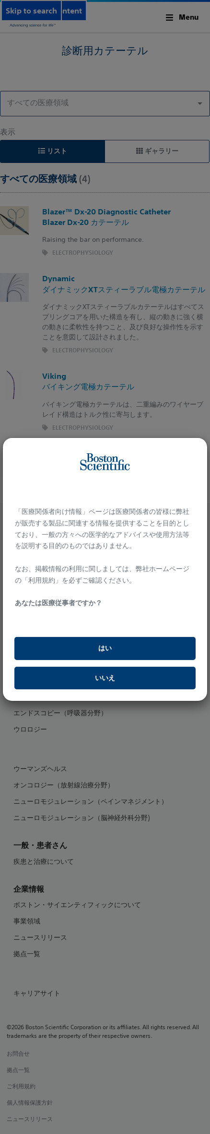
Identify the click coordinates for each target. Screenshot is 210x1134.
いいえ (105, 677)
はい (105, 648)
